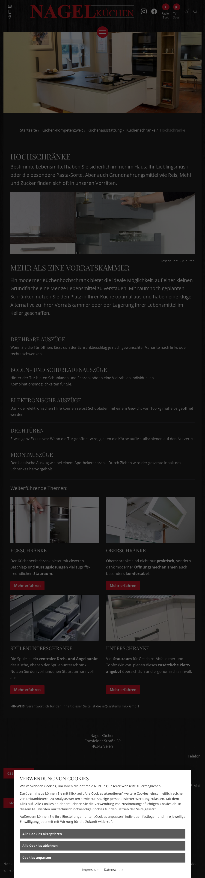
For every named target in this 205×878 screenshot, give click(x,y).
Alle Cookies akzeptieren (42, 834)
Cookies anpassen (36, 857)
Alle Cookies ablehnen (40, 845)
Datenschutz (113, 869)
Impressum (90, 869)
